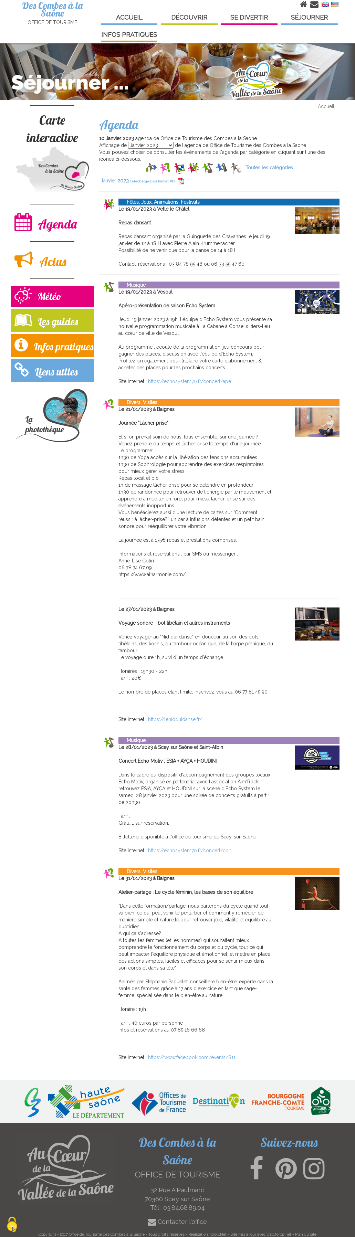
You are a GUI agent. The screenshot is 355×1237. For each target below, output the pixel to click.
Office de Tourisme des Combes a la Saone (107, 1234)
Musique (132, 285)
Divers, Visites (137, 402)
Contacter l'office (177, 1221)
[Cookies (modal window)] (12, 1225)
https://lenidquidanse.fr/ (175, 719)
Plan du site (305, 1234)
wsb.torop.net (279, 1234)
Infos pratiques (53, 345)
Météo (38, 296)
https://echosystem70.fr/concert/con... (191, 850)
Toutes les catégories (269, 167)
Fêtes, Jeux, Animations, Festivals (159, 202)
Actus (40, 259)
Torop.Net (218, 1234)
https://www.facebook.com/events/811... (193, 1057)
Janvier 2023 (142, 180)
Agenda (45, 222)
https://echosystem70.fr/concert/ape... (191, 381)
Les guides (46, 320)
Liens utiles (45, 370)
